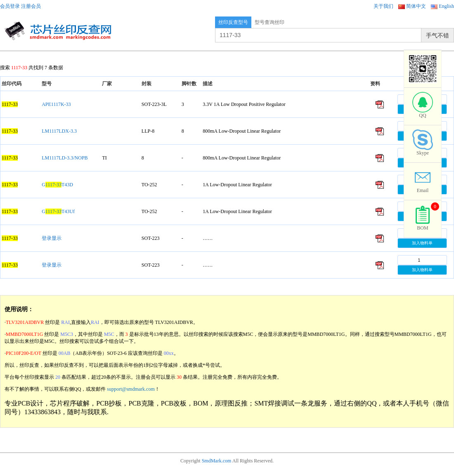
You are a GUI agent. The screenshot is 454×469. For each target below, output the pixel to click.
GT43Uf (58, 211)
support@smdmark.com (130, 389)
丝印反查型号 (233, 22)
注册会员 (31, 6)
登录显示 (51, 238)
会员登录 (10, 6)
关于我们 (383, 6)
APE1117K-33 (56, 104)
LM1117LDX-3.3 (59, 131)
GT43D (57, 185)
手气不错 (437, 35)
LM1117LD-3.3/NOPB (64, 158)
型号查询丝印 (269, 22)
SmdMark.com (217, 461)
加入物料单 (422, 243)
